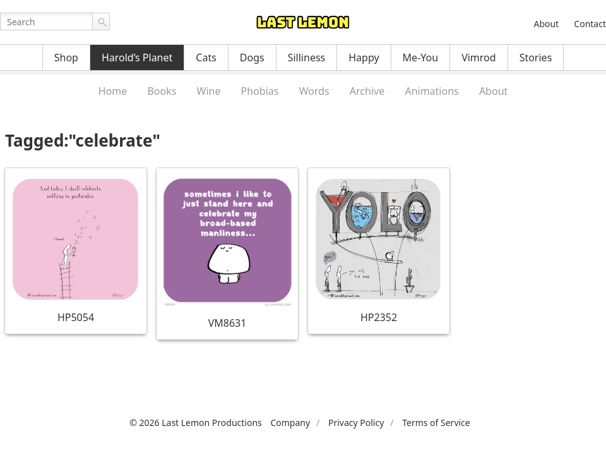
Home (113, 91)
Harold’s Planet (137, 57)
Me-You (421, 57)
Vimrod (478, 57)
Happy (363, 57)
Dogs (252, 57)
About (546, 24)
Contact (590, 24)
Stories (536, 57)
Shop (66, 57)
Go (101, 21)
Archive (367, 91)
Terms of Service (436, 423)
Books (161, 91)
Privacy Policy (356, 423)
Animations (431, 91)
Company (290, 423)
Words (314, 91)
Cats (206, 57)
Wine (209, 91)
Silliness (307, 57)
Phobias (260, 91)
